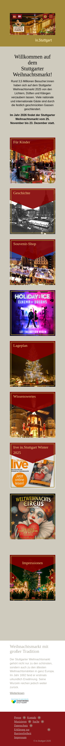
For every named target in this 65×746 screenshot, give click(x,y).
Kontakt (31, 717)
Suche (36, 721)
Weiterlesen (17, 693)
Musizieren (20, 721)
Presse (17, 717)
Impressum (20, 737)
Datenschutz (21, 725)
